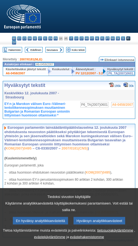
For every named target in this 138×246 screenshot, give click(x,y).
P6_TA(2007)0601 (120, 73)
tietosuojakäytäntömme (115, 237)
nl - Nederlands (97, 38)
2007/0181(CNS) (74, 148)
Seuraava (52, 49)
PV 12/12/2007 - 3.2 (89, 73)
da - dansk (30, 38)
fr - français (56, 38)
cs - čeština (24, 38)
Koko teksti (78, 49)
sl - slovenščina (123, 38)
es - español (19, 38)
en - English (50, 38)
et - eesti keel (40, 38)
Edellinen (35, 49)
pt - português (107, 38)
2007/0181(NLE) (31, 59)
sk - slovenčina (118, 38)
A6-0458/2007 (15, 73)
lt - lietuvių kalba (82, 38)
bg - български (14, 38)
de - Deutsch (35, 38)
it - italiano (71, 38)
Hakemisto (14, 49)
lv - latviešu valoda (76, 38)
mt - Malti (92, 38)
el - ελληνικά (45, 38)
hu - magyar (87, 38)
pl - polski (102, 38)
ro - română (113, 38)
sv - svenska (14, 42)
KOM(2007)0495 (18, 148)
